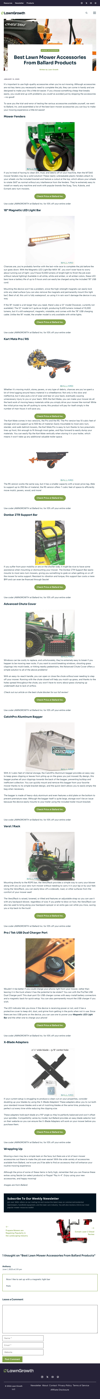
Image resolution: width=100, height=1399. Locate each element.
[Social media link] (82, 3)
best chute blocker (41, 692)
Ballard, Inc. (12, 106)
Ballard (21, 1162)
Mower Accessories (50, 50)
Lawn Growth (53, 70)
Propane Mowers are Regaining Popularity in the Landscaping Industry (17, 1233)
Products (30, 3)
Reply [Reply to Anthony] (8, 1286)
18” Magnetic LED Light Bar (22, 210)
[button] (86, 12)
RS (58, 420)
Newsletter (19, 3)
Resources (8, 3)
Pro (46, 420)
